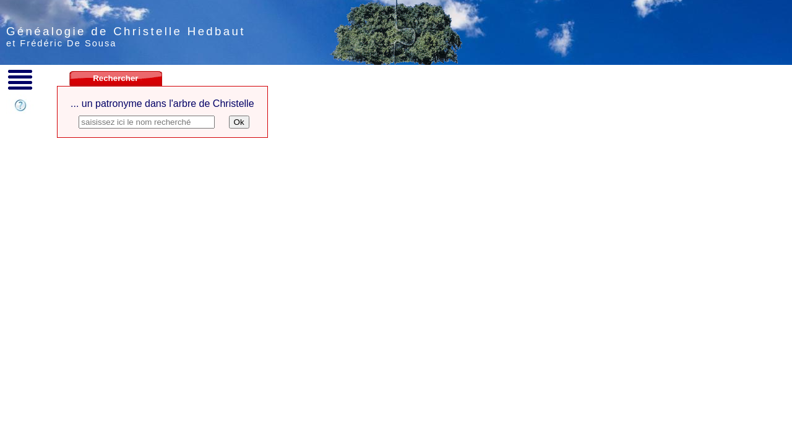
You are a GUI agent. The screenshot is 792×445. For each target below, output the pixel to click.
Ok (239, 122)
